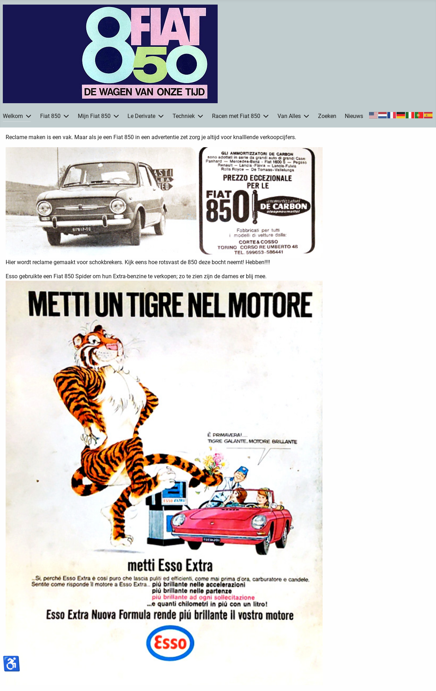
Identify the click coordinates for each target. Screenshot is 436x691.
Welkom (13, 116)
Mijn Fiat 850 (94, 116)
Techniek (184, 116)
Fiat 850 (50, 116)
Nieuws (354, 116)
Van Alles (289, 116)
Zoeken (327, 116)
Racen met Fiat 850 (236, 116)
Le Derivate (141, 116)
